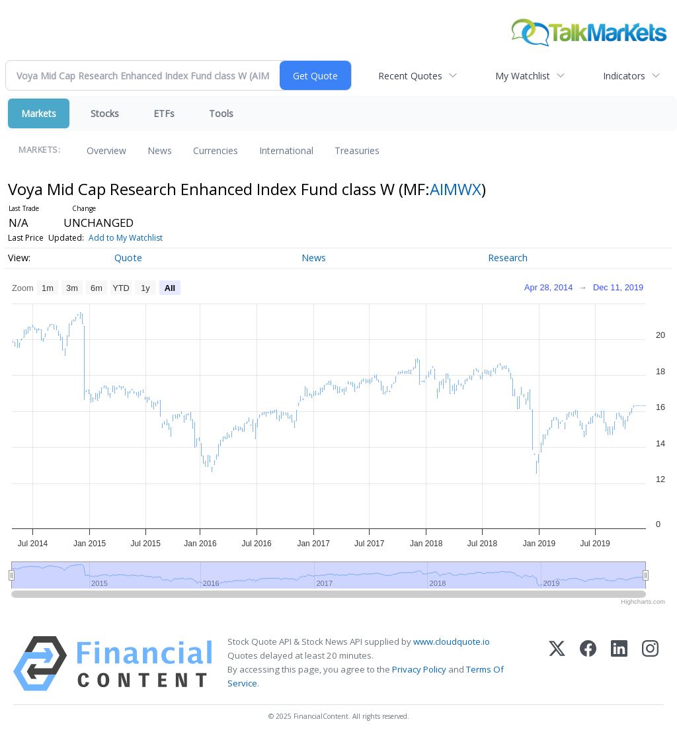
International (286, 150)
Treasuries (357, 150)
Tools (221, 113)
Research (508, 257)
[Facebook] (588, 663)
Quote (128, 257)
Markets (38, 113)
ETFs (164, 113)
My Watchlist (522, 75)
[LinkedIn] (619, 663)
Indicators (624, 75)
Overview (106, 150)
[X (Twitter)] (557, 663)
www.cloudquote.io (451, 641)
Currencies (215, 150)
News (159, 150)
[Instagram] (650, 663)
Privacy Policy (419, 669)
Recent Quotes (410, 75)
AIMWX (455, 189)
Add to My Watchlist (126, 237)
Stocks (105, 113)
